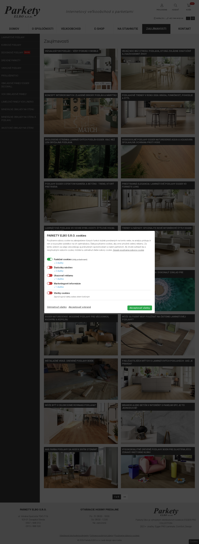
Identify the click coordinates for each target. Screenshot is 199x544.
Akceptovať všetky (139, 308)
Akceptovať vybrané (80, 307)
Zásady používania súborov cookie (128, 250)
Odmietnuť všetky (57, 307)
